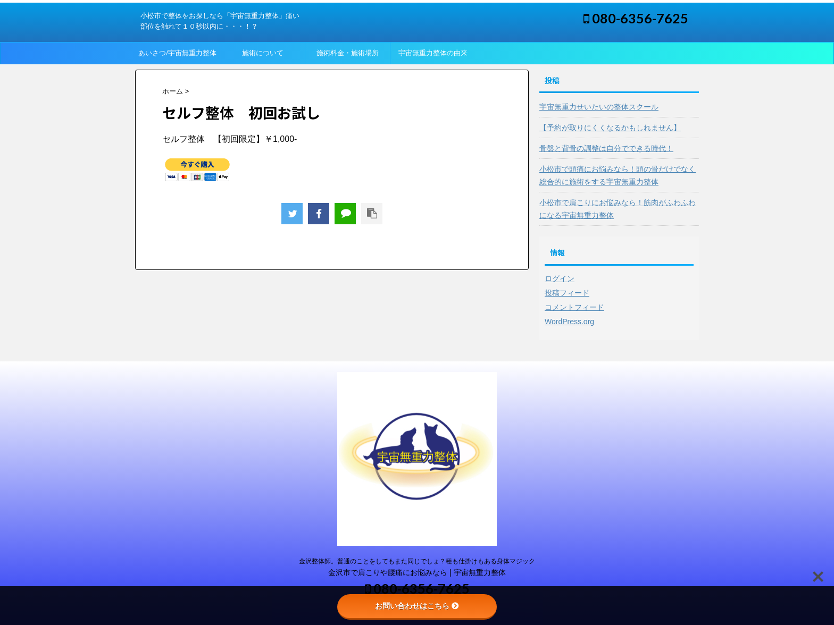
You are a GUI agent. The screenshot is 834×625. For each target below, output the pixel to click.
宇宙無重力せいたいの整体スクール (598, 107)
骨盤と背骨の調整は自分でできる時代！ (606, 148)
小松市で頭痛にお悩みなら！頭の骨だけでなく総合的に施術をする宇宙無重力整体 (617, 175)
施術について (262, 53)
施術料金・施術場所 (347, 53)
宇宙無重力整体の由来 (433, 53)
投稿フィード (567, 293)
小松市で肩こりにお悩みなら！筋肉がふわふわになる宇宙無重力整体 (617, 208)
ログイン (559, 278)
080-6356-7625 (635, 18)
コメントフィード (574, 307)
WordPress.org (569, 321)
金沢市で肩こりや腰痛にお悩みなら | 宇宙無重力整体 (417, 572)
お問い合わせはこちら (417, 606)
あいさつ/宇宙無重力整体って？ (177, 56)
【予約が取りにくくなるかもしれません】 (610, 127)
